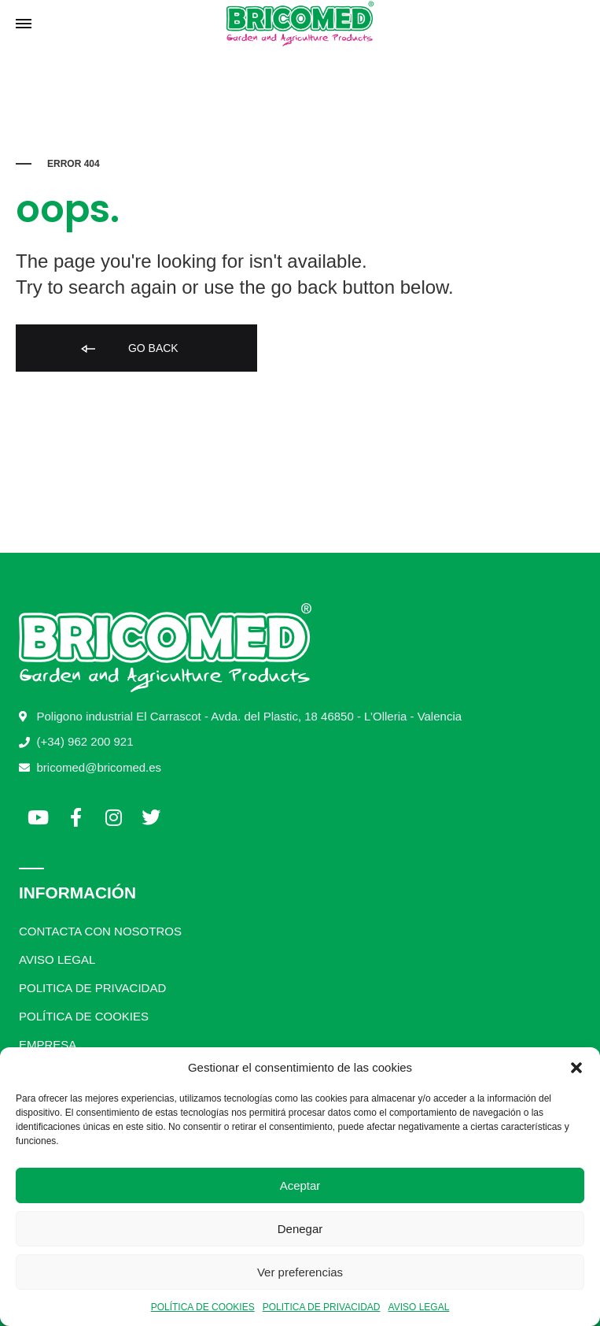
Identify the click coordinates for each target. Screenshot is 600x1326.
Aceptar (300, 1185)
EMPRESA (47, 1044)
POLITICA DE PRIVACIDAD (322, 1307)
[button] (576, 1068)
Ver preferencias (300, 1272)
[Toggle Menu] (23, 24)
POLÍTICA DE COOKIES (203, 1307)
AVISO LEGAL (419, 1307)
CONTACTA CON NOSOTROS (100, 931)
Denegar (300, 1228)
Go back (129, 349)
